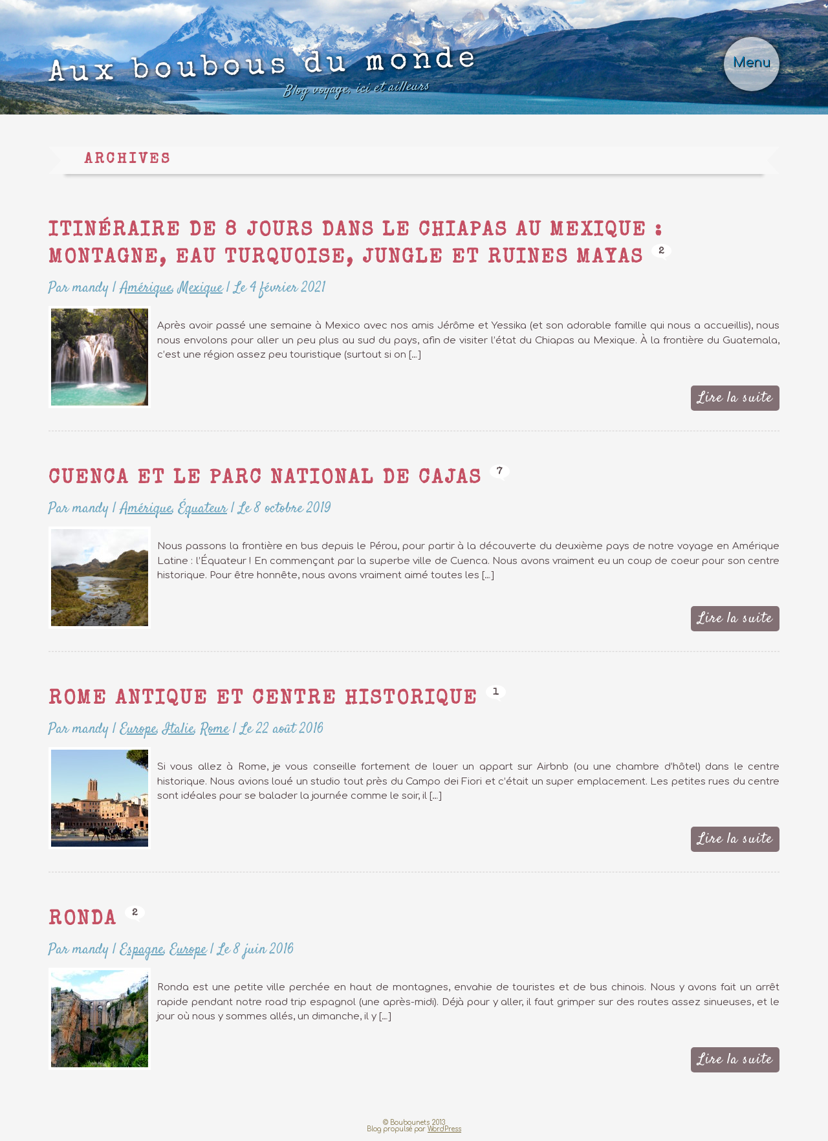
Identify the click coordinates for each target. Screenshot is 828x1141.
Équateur (203, 508)
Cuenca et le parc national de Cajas (265, 479)
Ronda (83, 920)
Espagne (142, 949)
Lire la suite (735, 397)
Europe (138, 729)
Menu (751, 63)
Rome (215, 729)
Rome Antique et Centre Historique (263, 700)
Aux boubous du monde (264, 76)
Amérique (146, 287)
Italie (178, 729)
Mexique (201, 287)
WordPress (444, 1129)
